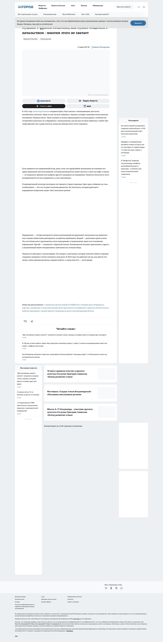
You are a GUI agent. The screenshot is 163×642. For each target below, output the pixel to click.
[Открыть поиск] (139, 7)
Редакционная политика (75, 596)
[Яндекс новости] (88, 101)
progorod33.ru (77, 619)
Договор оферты (46, 602)
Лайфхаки (42, 8)
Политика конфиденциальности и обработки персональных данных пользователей (25, 606)
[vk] (25, 321)
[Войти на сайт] (144, 7)
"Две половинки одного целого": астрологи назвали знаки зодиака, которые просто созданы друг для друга (66, 336)
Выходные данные (20, 596)
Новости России (58, 5)
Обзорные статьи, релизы (48, 599)
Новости (42, 5)
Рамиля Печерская (101, 47)
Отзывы (17, 602)
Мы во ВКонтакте (69, 14)
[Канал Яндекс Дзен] (43, 106)
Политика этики (19, 599)
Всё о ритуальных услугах (28, 14)
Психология (46, 39)
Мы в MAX (85, 14)
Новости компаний (73, 602)
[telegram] (32, 321)
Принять (138, 23)
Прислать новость (123, 7)
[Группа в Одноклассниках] (111, 588)
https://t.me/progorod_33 (53, 624)
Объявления (98, 5)
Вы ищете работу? (102, 14)
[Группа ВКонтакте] (43, 101)
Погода (84, 5)
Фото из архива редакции (98, 94)
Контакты (70, 599)
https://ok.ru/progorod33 (38, 624)
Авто (73, 5)
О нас (42, 596)
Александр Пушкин (41, 111)
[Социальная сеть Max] (88, 106)
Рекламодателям (50, 14)
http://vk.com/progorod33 (22, 624)
